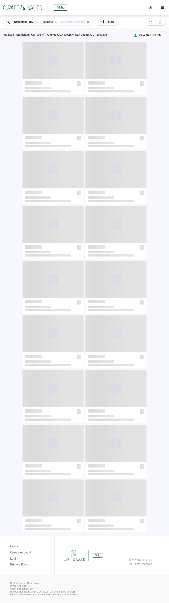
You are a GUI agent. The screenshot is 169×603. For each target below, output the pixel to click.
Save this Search (147, 35)
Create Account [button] (20, 552)
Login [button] (14, 558)
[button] (26, 22)
